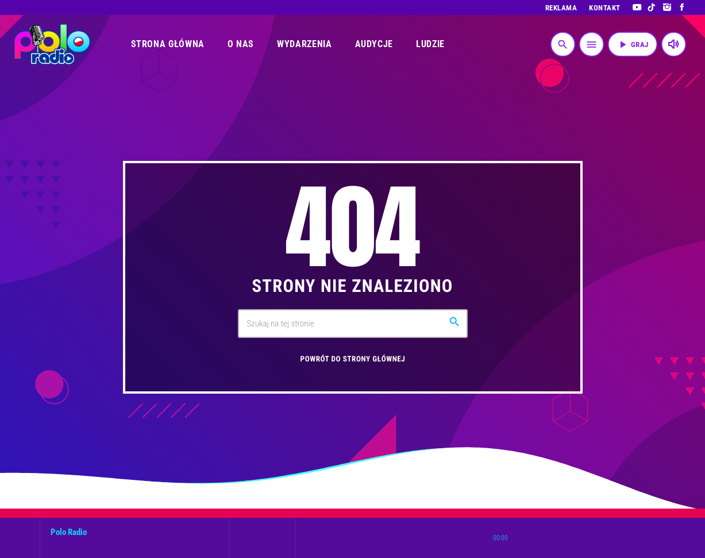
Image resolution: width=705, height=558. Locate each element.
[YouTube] (637, 7)
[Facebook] (682, 7)
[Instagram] (667, 7)
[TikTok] (652, 7)
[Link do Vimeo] (52, 44)
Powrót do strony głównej (353, 359)
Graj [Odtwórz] (633, 45)
